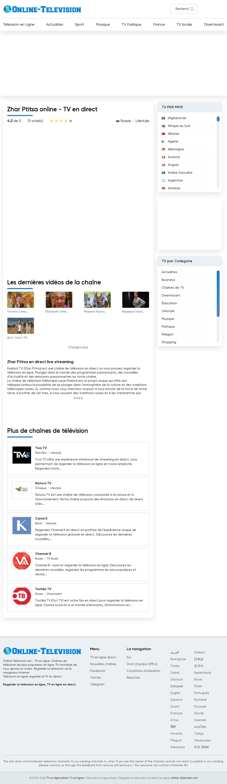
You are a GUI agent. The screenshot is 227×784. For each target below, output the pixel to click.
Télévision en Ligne (18, 24)
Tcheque (40, 488)
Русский (200, 706)
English (175, 693)
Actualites (54, 24)
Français (177, 713)
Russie (125, 121)
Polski (198, 686)
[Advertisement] (113, 64)
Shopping (169, 342)
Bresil (38, 523)
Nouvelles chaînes (103, 664)
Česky (175, 666)
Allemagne (173, 149)
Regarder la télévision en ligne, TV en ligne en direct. (39, 684)
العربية (175, 652)
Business (168, 280)
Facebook (97, 670)
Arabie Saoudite (177, 172)
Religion (168, 334)
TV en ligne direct (103, 657)
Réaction (133, 677)
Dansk (175, 672)
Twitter (95, 677)
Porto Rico (41, 453)
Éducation (169, 303)
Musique (103, 24)
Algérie (170, 141)
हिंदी (173, 726)
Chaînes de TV (173, 287)
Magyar (176, 740)
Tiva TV (41, 448)
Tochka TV (43, 589)
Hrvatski (176, 733)
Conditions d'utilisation (143, 670)
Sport (79, 24)
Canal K (41, 518)
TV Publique (131, 24)
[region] (190, 152)
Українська (202, 740)
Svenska (200, 720)
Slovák (199, 713)
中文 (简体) (201, 747)
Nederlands (202, 672)
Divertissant (214, 24)
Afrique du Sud (176, 126)
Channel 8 (43, 554)
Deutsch (177, 679)
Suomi (175, 706)
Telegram (97, 684)
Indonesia (178, 747)
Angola (170, 165)
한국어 (198, 666)
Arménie (171, 188)
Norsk (198, 679)
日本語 (198, 659)
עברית (175, 720)
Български (178, 659)
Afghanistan (174, 118)
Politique (168, 326)
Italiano (199, 652)
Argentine (172, 180)
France (159, 24)
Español (176, 699)
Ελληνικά (177, 686)
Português (201, 693)
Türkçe (199, 733)
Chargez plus (78, 347)
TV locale (184, 24)
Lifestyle (142, 121)
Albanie (170, 134)
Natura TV (43, 483)
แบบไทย (200, 726)
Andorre (171, 157)
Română (200, 699)
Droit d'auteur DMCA (142, 664)
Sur (129, 657)
